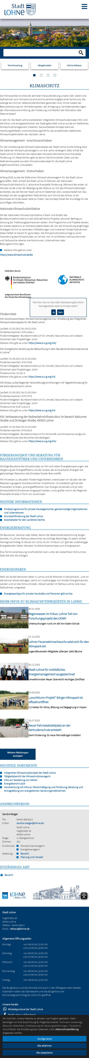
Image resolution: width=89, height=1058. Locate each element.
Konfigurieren (44, 1038)
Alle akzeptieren (44, 1052)
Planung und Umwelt (32, 857)
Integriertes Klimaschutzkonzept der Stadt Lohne (30, 772)
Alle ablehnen (44, 1045)
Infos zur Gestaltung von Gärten (20, 780)
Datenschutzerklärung (66, 1029)
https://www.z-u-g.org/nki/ (42, 343)
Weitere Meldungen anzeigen (17, 754)
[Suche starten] (81, 52)
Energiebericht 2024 (14, 783)
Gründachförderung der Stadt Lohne (23, 516)
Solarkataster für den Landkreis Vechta (24, 519)
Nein (60, 312)
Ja (53, 312)
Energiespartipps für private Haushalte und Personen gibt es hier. (38, 593)
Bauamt (25, 853)
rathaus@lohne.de (19, 928)
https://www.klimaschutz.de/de (1, 254)
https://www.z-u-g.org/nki (41, 376)
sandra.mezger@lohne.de (30, 823)
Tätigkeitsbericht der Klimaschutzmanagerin (27, 776)
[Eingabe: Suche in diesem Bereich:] (41, 53)
